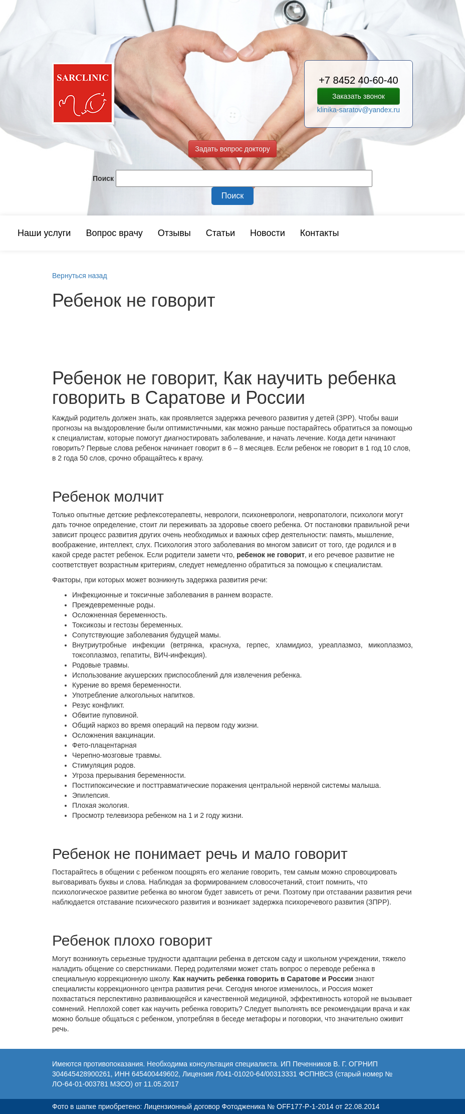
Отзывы (174, 233)
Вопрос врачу (114, 233)
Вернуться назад (79, 276)
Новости (267, 233)
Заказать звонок (358, 96)
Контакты (319, 233)
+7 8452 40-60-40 (358, 80)
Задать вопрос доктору (232, 149)
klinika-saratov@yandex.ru (358, 110)
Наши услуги (44, 233)
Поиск (103, 178)
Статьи (220, 233)
